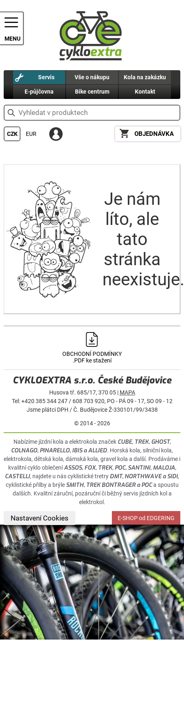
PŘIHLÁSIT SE (56, 134)
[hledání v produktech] (92, 112)
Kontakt (145, 91)
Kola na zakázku (145, 77)
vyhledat (11, 112)
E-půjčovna (39, 91)
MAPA (127, 392)
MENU (12, 38)
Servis (46, 77)
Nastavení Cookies (39, 518)
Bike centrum (92, 91)
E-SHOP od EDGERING (146, 518)
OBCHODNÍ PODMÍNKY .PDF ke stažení (92, 357)
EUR (31, 134)
